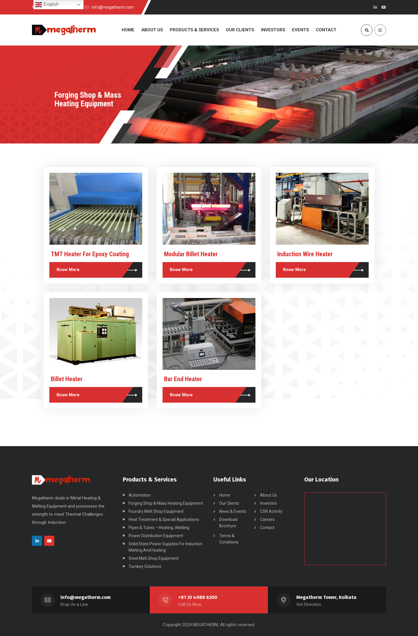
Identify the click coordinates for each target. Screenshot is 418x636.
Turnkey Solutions (145, 566)
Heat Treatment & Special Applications (164, 519)
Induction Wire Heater (305, 254)
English (47, 4)
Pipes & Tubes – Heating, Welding (159, 527)
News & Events (232, 511)
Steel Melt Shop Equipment (154, 558)
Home (224, 495)
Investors (268, 503)
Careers (267, 519)
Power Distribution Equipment (156, 535)
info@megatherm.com (85, 597)
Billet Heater (66, 379)
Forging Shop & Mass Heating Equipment (166, 503)
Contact (267, 527)
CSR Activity (271, 511)
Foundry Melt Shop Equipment (156, 511)
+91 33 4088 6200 (197, 597)
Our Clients (229, 503)
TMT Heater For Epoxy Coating (90, 254)
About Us (268, 495)
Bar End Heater (183, 379)
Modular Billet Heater (191, 254)
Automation (140, 495)
